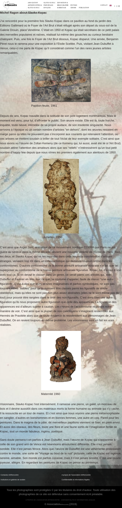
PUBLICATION (84, 8)
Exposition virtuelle (36, 13)
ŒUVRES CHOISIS (73, 6)
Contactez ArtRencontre (9, 475)
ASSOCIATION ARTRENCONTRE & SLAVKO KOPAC (35, 5)
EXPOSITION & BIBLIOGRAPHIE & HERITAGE (62, 5)
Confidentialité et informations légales (76, 480)
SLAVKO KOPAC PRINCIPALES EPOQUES (49, 5)
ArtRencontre (64, 504)
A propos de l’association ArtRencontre (76, 475)
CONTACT (103, 5)
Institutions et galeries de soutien (13, 480)
